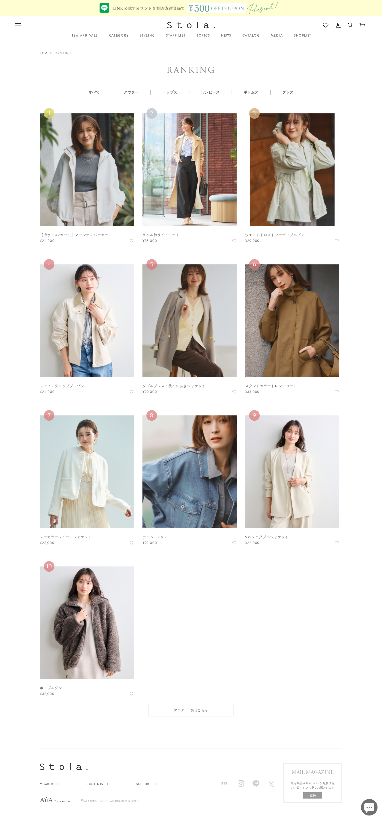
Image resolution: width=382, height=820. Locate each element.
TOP (43, 53)
